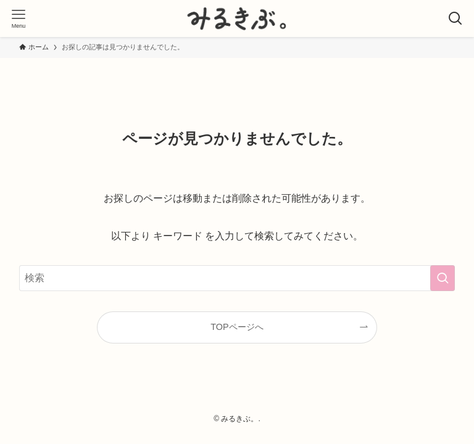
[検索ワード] (237, 278)
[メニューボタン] (18, 18)
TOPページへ (236, 327)
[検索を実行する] (442, 278)
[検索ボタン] (455, 18)
